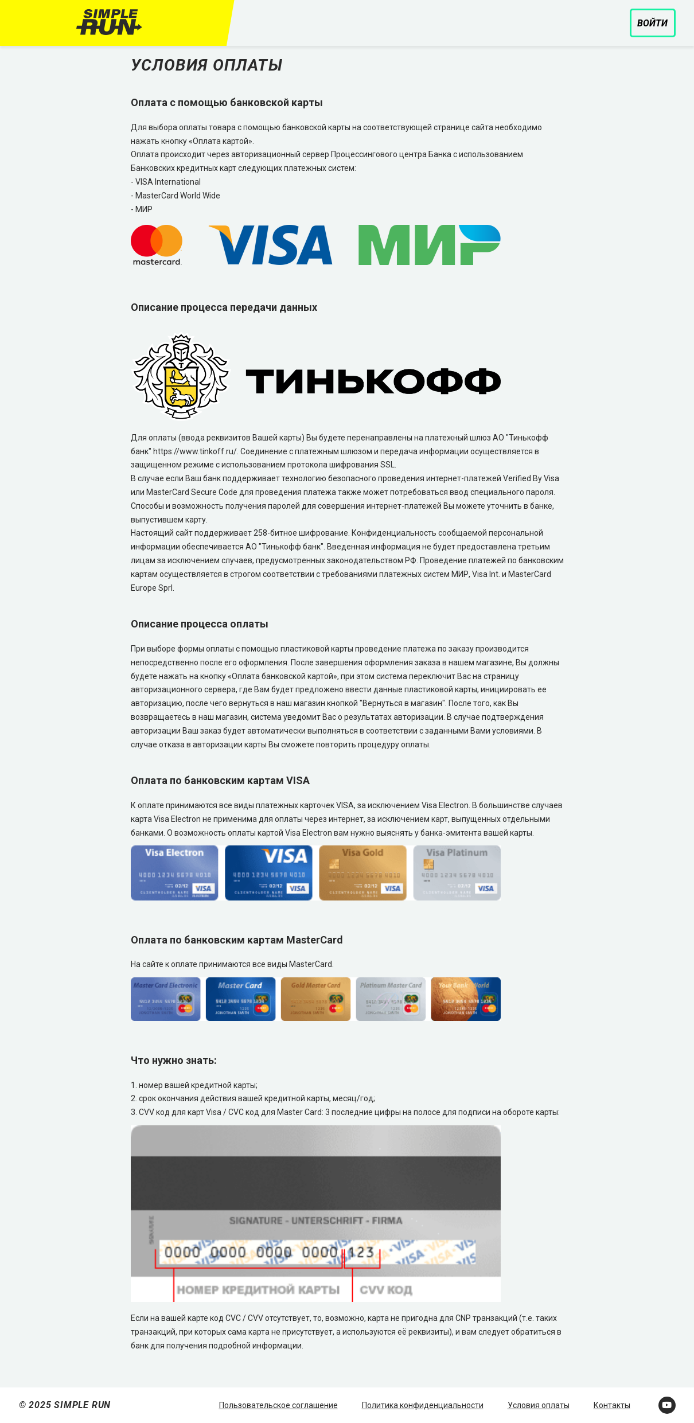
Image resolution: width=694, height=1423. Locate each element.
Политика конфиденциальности (423, 1405)
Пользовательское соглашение (278, 1405)
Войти (652, 23)
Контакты (612, 1405)
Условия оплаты (539, 1405)
